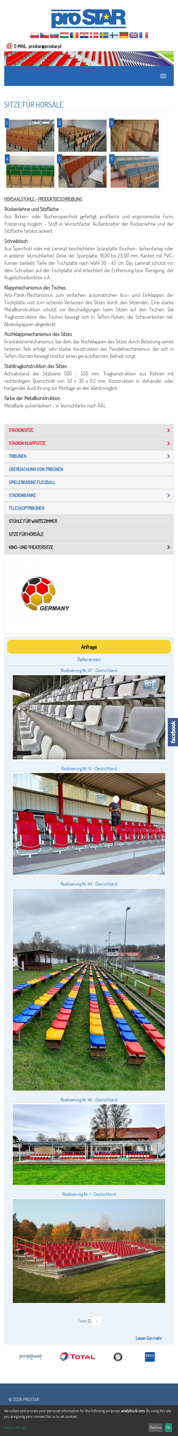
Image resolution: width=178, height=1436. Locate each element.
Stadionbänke (22, 495)
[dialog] (89, 1420)
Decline (155, 1427)
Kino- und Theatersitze (31, 547)
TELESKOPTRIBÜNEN (26, 508)
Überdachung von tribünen (36, 469)
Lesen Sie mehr (149, 1338)
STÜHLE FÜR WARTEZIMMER (33, 521)
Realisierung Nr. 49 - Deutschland (89, 884)
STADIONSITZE (21, 430)
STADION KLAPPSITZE (27, 443)
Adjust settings (15, 1427)
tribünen (17, 456)
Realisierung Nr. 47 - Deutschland (89, 670)
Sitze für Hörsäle (26, 534)
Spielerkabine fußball (32, 482)
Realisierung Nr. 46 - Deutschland (89, 1100)
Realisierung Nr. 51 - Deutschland (89, 768)
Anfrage (89, 646)
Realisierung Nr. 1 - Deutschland (89, 1194)
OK (168, 1427)
